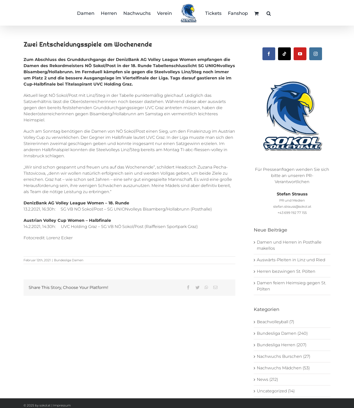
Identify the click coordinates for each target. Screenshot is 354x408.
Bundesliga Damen (68, 260)
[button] (269, 13)
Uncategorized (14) (276, 391)
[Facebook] (268, 53)
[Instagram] (315, 53)
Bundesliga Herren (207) (281, 344)
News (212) (267, 379)
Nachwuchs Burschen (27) (283, 356)
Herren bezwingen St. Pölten (286, 271)
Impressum (62, 405)
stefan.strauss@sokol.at (292, 206)
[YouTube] (300, 53)
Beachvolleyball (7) (275, 321)
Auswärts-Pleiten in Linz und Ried (291, 259)
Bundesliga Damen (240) (282, 333)
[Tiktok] (284, 53)
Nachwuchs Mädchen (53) (283, 367)
